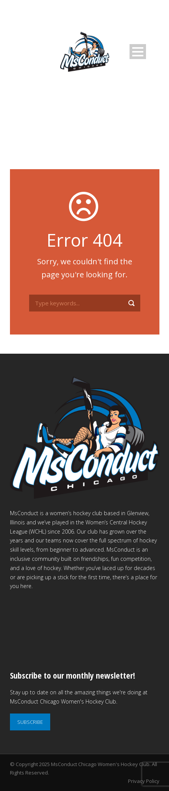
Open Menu (138, 51)
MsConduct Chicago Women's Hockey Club (100, 764)
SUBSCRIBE (30, 721)
